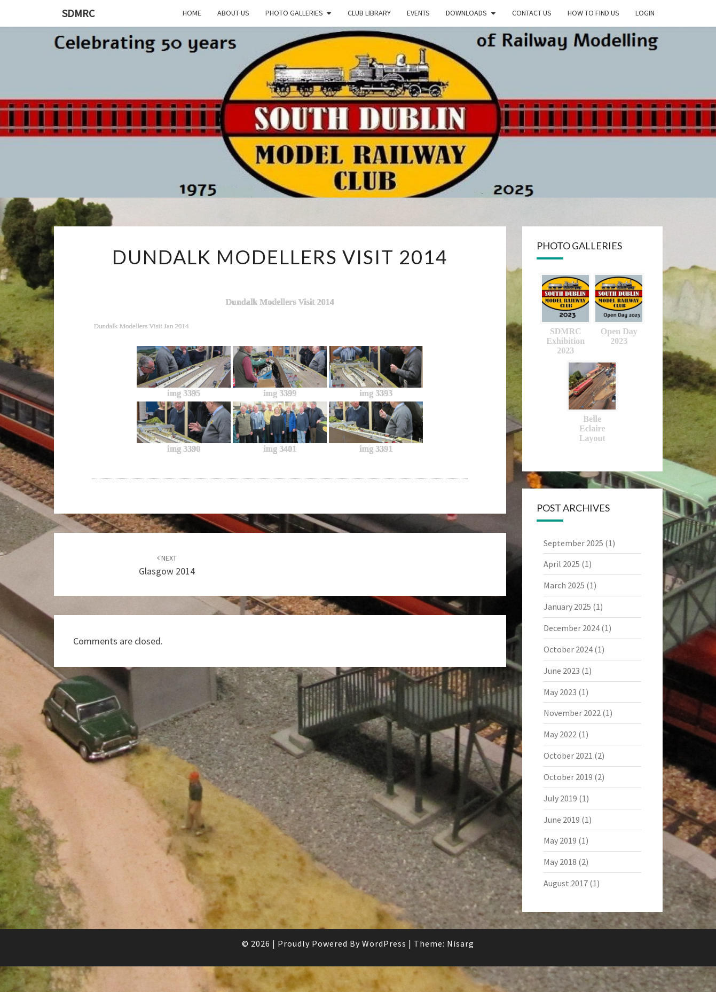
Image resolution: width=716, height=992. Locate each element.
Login (645, 13)
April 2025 (562, 563)
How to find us (593, 13)
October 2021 (568, 755)
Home (192, 13)
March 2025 (564, 585)
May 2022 (560, 734)
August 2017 (566, 883)
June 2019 (562, 819)
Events (418, 13)
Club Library (369, 13)
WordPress (384, 943)
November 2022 (572, 712)
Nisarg (460, 943)
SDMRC (78, 13)
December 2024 (572, 628)
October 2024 (568, 649)
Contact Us (532, 13)
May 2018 (560, 861)
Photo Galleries (294, 13)
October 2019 (568, 776)
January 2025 (567, 606)
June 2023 (562, 670)
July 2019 (560, 798)
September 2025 (573, 543)
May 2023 (560, 692)
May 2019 (560, 840)
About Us (233, 13)
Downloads (466, 13)
